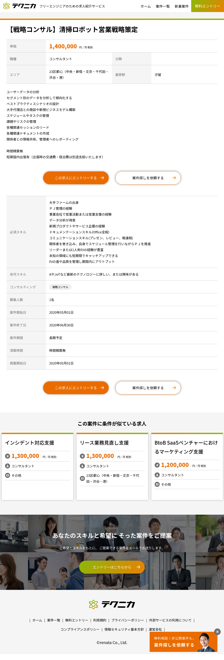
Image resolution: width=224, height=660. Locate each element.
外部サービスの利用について (170, 620)
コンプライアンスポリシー (80, 629)
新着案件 (182, 6)
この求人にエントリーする (76, 177)
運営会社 (155, 629)
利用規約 (99, 620)
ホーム (145, 6)
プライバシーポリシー (127, 620)
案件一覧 (163, 6)
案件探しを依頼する (148, 177)
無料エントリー (76, 620)
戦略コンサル (60, 287)
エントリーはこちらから (112, 567)
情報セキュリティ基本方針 (124, 629)
